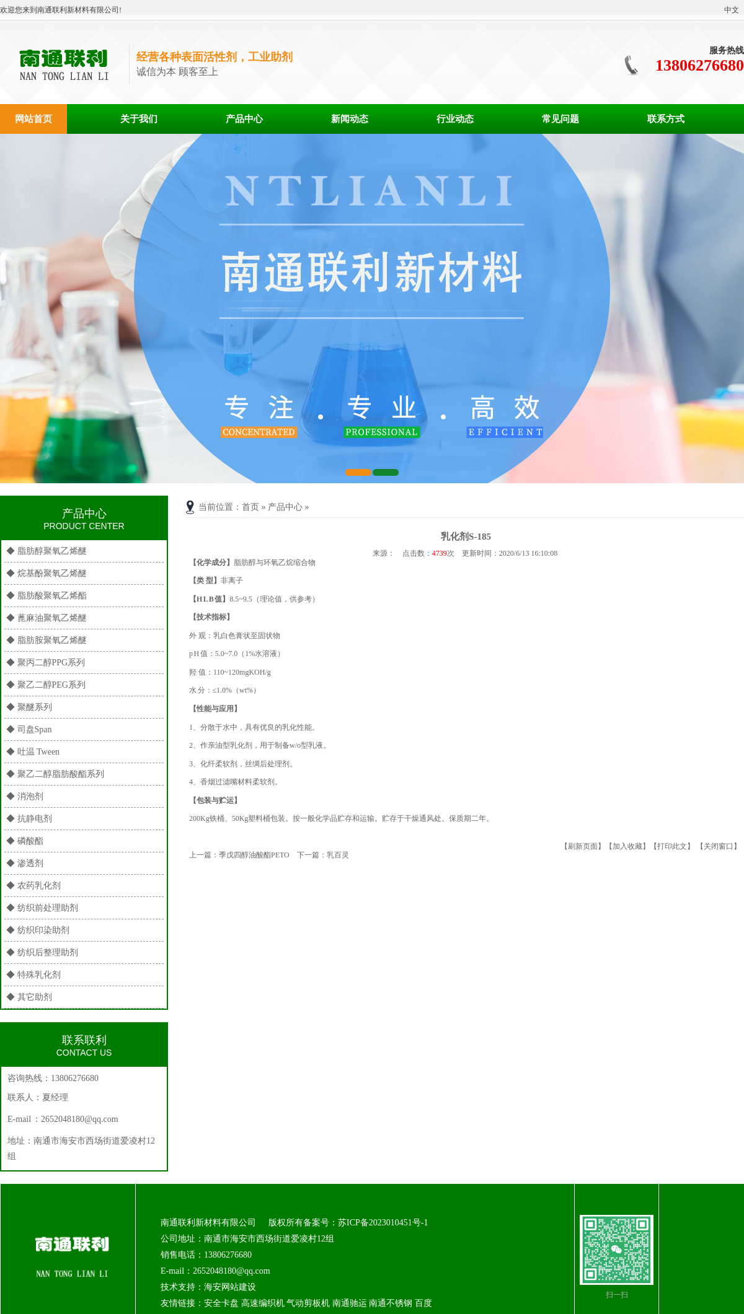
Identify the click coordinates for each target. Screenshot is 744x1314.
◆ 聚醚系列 (29, 707)
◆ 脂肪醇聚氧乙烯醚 (46, 551)
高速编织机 (263, 1303)
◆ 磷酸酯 (24, 841)
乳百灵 (338, 855)
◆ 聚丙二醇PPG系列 (45, 662)
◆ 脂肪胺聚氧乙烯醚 (46, 640)
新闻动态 (349, 119)
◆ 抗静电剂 (29, 818)
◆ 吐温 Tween (33, 751)
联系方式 (665, 119)
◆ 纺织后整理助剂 (42, 952)
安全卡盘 (221, 1303)
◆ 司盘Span (29, 729)
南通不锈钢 (390, 1303)
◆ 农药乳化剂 (33, 885)
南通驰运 (349, 1303)
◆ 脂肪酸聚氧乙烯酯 (46, 595)
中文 (731, 10)
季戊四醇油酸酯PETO (254, 855)
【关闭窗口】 (718, 846)
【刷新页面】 (582, 846)
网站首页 (33, 119)
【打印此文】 (672, 846)
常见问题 (560, 119)
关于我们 (138, 119)
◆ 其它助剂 (29, 997)
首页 (250, 507)
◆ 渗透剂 (24, 863)
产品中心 (244, 119)
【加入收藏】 (627, 846)
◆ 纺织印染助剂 (37, 930)
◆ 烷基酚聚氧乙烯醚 (46, 573)
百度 (423, 1303)
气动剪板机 (308, 1303)
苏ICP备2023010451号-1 (383, 1222)
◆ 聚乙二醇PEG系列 (46, 685)
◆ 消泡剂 (24, 796)
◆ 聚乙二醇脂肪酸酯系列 (55, 774)
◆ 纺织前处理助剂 (42, 908)
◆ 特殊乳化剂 (33, 974)
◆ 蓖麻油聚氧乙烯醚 (46, 618)
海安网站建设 (230, 1287)
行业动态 (455, 119)
